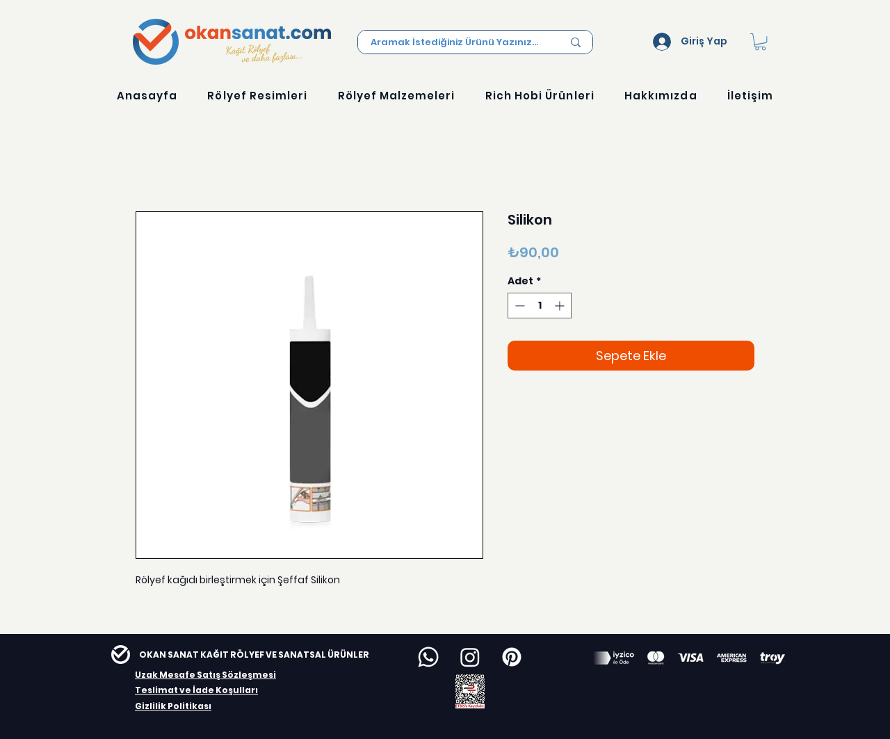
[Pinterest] (511, 656)
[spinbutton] (539, 305)
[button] (760, 41)
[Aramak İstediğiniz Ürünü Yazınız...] (456, 42)
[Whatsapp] (428, 656)
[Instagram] (470, 656)
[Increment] (560, 305)
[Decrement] (518, 305)
